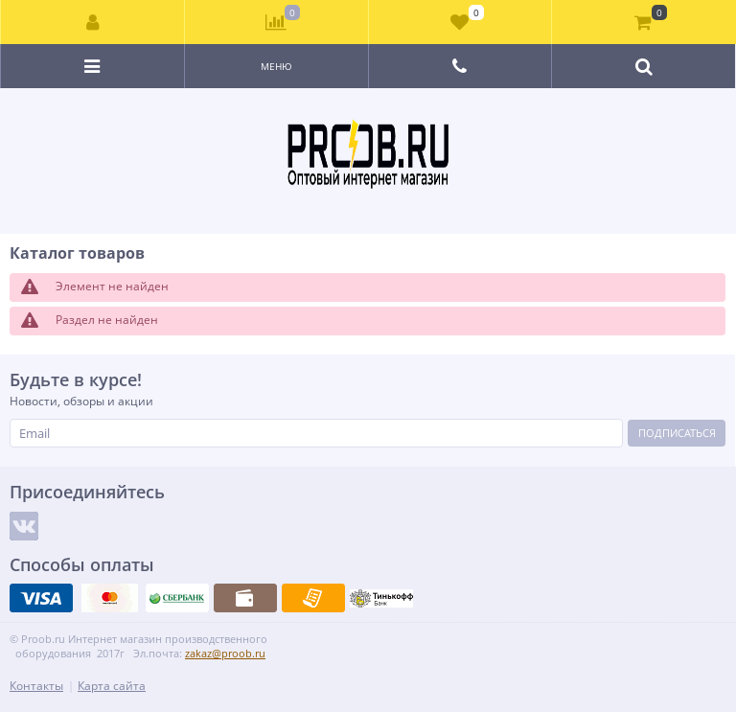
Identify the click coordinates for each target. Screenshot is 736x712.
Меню (276, 66)
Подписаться (677, 432)
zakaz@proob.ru (225, 653)
